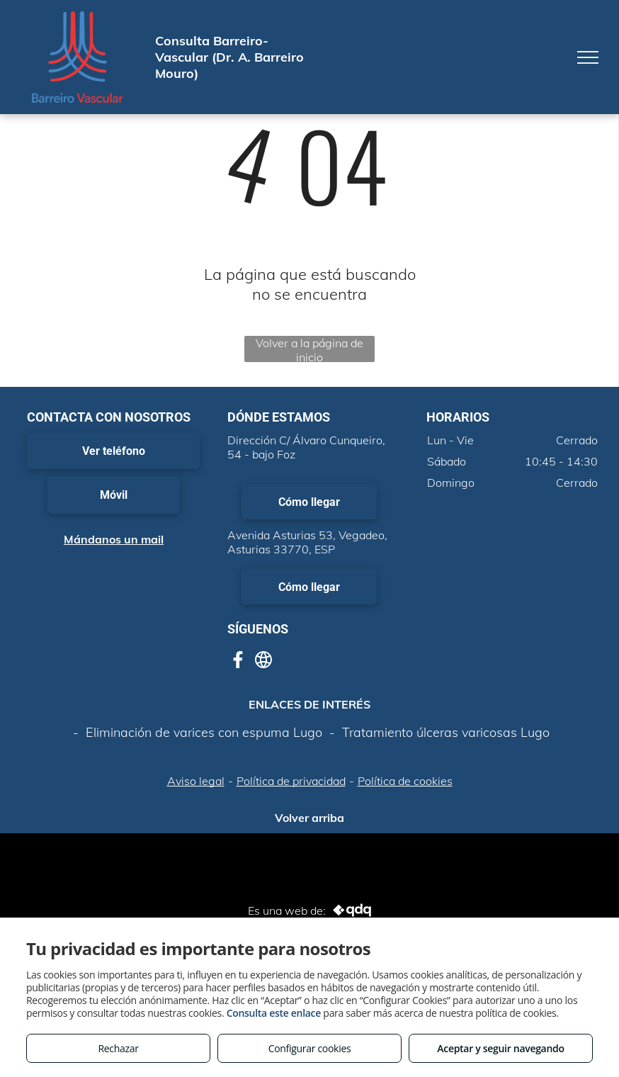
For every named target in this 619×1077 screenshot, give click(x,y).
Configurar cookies (309, 1048)
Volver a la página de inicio (309, 349)
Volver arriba (309, 818)
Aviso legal (196, 781)
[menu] (587, 57)
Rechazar (118, 1048)
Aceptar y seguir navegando (500, 1048)
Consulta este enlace (274, 1013)
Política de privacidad (291, 781)
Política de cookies (405, 781)
